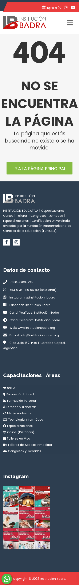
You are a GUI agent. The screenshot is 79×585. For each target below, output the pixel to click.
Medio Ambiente (17, 413)
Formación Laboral (18, 394)
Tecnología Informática (23, 419)
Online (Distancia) (18, 432)
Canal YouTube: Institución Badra (34, 312)
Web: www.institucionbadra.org (32, 328)
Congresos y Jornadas (22, 451)
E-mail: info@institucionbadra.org (34, 335)
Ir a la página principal (39, 169)
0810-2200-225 (21, 282)
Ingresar (49, 7)
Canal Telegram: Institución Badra (34, 320)
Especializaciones (18, 426)
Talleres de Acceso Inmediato (27, 445)
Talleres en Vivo (16, 438)
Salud (9, 388)
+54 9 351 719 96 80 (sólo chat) (33, 290)
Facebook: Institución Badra (29, 305)
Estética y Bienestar (19, 407)
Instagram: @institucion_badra (32, 297)
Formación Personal (19, 401)
